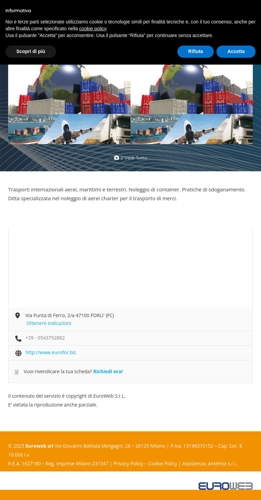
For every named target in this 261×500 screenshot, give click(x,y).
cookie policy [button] (92, 28)
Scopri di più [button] (30, 51)
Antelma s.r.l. (222, 463)
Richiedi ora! (108, 371)
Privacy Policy (128, 463)
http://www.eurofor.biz (50, 352)
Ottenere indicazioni (49, 323)
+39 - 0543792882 (45, 337)
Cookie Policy (162, 463)
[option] (69, 99)
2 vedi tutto (130, 158)
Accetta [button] (236, 51)
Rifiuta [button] (195, 51)
